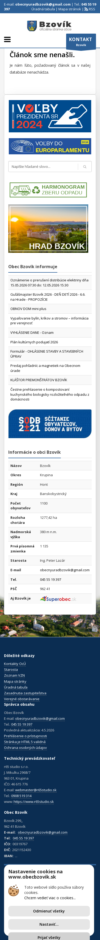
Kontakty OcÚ (15, 663)
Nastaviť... (49, 924)
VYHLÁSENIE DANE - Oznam (32, 332)
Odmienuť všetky (49, 911)
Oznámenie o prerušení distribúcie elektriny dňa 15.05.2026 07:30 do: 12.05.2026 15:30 (49, 282)
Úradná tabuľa (43, 9)
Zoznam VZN (14, 675)
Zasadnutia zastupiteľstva (25, 693)
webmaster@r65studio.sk (36, 790)
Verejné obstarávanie (21, 698)
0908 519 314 (21, 795)
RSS (91, 9)
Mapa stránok (69, 9)
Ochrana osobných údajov (25, 747)
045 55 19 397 (50, 579)
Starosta (11, 669)
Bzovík (81, 43)
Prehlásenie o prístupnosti (25, 736)
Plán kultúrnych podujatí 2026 (34, 342)
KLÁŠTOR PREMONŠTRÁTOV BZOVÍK (38, 379)
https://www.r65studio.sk (34, 801)
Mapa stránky (15, 681)
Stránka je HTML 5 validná (25, 741)
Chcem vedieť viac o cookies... (50, 897)
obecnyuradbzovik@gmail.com (43, 4)
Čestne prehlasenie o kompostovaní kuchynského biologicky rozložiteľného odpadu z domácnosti (49, 394)
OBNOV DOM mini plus (28, 308)
